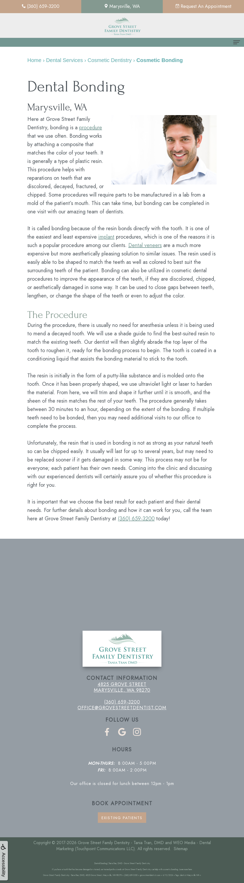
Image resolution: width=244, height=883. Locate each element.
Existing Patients (122, 817)
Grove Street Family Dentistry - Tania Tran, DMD (121, 843)
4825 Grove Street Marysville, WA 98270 (122, 687)
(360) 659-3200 (136, 518)
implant (106, 237)
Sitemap (181, 849)
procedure (90, 127)
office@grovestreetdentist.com (122, 707)
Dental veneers (145, 245)
